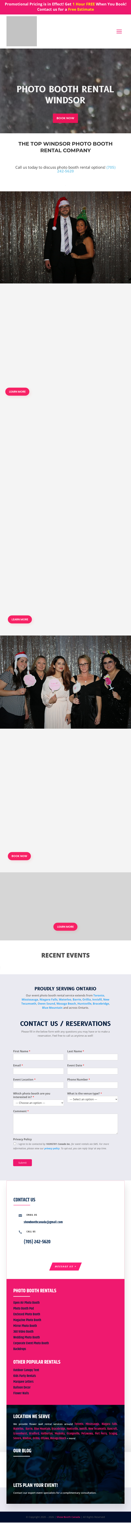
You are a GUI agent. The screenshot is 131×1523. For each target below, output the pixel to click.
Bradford (34, 1434)
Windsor (27, 1439)
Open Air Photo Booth (26, 1303)
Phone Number (78, 1080)
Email (18, 1065)
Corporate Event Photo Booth (31, 1343)
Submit (22, 1162)
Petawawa (87, 1434)
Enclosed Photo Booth (26, 1315)
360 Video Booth (23, 1332)
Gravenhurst (20, 1434)
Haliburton (47, 1434)
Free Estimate (81, 9)
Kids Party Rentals (24, 1376)
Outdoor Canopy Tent (26, 1370)
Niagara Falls (48, 1000)
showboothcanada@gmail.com (43, 1222)
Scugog (113, 1434)
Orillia (86, 1000)
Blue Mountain (52, 1008)
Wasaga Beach (66, 1004)
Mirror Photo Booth (25, 1326)
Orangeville (73, 1434)
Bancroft (112, 1429)
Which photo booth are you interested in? (31, 1095)
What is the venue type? (84, 1094)
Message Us (64, 1266)
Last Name (75, 1051)
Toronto (98, 996)
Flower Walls (21, 1394)
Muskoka (60, 1434)
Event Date (75, 1065)
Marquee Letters (23, 1382)
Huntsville (84, 1004)
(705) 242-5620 (37, 1242)
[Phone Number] (92, 1085)
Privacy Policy (22, 1139)
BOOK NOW (65, 118)
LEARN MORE (17, 392)
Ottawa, (45, 1439)
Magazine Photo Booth (27, 1320)
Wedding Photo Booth (26, 1338)
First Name (21, 1051)
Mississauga (30, 1000)
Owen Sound (46, 1004)
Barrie (77, 1000)
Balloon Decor (22, 1388)
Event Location (24, 1080)
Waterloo (65, 1000)
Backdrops (19, 1349)
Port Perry (101, 1434)
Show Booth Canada (68, 1517)
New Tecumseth (97, 1429)
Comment (21, 1111)
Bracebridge (101, 1004)
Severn (17, 1439)
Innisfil (97, 1000)
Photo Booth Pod (23, 1309)
